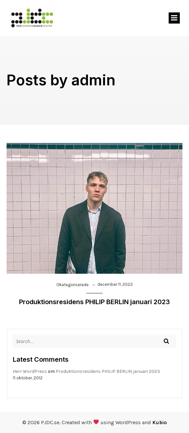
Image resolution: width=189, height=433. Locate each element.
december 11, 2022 (115, 284)
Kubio (159, 422)
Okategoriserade (72, 284)
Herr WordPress (30, 371)
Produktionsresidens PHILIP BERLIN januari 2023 (108, 371)
